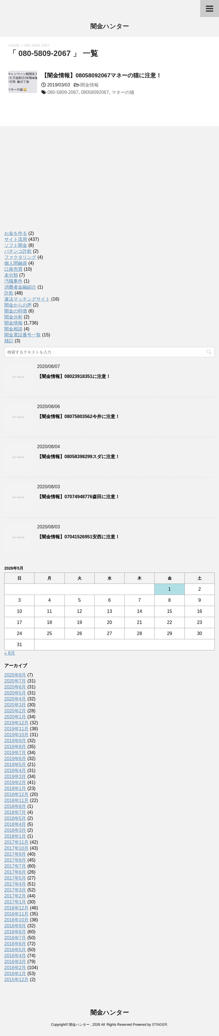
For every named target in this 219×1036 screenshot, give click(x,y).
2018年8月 (15, 806)
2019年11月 (16, 728)
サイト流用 (15, 239)
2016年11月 (16, 913)
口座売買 (13, 269)
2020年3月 (15, 704)
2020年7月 (15, 681)
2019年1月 (15, 788)
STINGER (159, 1025)
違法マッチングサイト (27, 299)
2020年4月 (15, 698)
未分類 (11, 275)
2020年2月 (15, 710)
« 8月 (9, 653)
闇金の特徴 (15, 311)
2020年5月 (15, 692)
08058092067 (95, 92)
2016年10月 (16, 919)
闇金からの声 (18, 305)
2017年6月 (15, 872)
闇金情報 (89, 84)
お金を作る (15, 233)
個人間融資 (15, 263)
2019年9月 (15, 740)
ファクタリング (20, 257)
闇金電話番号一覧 (22, 334)
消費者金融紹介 (20, 287)
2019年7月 (15, 752)
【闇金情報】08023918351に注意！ (74, 376)
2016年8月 (15, 931)
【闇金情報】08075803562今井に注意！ (78, 416)
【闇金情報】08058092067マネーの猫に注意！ (101, 75)
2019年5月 (15, 764)
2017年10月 (16, 848)
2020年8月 (15, 675)
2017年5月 (15, 878)
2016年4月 (15, 955)
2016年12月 (16, 907)
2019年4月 (15, 770)
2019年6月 (15, 758)
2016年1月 (15, 973)
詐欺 (8, 293)
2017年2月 (15, 896)
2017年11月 (16, 842)
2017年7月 (15, 866)
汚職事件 (13, 281)
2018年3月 (15, 830)
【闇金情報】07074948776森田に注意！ (78, 496)
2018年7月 (15, 812)
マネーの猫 (122, 92)
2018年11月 (16, 800)
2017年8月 (15, 860)
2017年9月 (15, 854)
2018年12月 (16, 794)
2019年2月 (15, 782)
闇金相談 (13, 328)
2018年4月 (15, 824)
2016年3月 (15, 961)
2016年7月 (15, 937)
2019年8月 (15, 746)
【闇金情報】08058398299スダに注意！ (78, 456)
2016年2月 (15, 967)
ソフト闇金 (15, 245)
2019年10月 (16, 734)
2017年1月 (15, 901)
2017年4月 (15, 884)
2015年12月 (16, 979)
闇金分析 (13, 317)
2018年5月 (15, 818)
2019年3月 (15, 776)
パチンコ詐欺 (18, 251)
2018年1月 (15, 836)
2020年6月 (15, 687)
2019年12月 (16, 722)
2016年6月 (15, 943)
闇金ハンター (109, 27)
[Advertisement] (47, 184)
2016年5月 (15, 949)
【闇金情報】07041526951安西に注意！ (78, 536)
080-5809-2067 (62, 92)
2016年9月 (15, 925)
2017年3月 (15, 890)
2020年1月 (15, 716)
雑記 (8, 340)
